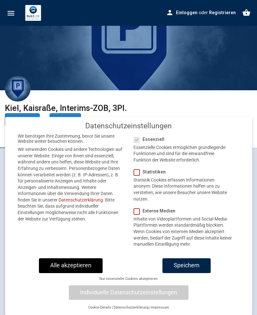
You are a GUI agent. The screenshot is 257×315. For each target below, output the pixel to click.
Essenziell (151, 144)
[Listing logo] (18, 89)
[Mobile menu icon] (10, 13)
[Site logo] (34, 13)
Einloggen (186, 12)
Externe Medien (156, 216)
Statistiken (151, 177)
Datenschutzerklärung (81, 205)
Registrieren (222, 12)
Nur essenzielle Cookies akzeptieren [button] (128, 284)
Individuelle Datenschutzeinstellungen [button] (128, 298)
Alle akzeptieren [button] (70, 271)
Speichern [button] (186, 271)
